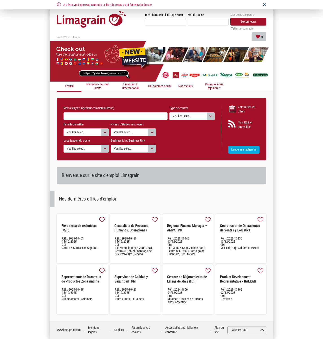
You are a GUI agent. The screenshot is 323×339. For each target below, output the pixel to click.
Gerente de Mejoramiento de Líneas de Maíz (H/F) (187, 279)
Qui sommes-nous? (159, 86)
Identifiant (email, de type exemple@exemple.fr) (165, 15)
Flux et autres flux (245, 125)
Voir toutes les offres (246, 109)
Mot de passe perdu (242, 15)
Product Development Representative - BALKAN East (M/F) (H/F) (238, 281)
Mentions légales (93, 330)
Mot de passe (196, 15)
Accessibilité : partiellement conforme (181, 330)
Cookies (119, 330)
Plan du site (219, 330)
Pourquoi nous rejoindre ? (214, 86)
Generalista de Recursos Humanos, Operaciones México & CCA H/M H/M (131, 230)
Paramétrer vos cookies (140, 330)
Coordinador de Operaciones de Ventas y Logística (240, 228)
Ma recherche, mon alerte (97, 86)
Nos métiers (185, 86)
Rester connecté (243, 29)
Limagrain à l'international (130, 86)
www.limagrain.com (69, 330)
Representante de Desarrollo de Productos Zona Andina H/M (81, 281)
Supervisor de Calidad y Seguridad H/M (131, 279)
